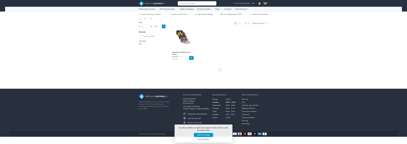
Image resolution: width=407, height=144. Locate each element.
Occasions (228, 9)
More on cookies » (203, 139)
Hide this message (203, 135)
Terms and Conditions (249, 111)
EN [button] (254, 3)
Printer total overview (147, 9)
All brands (142, 41)
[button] (258, 3)
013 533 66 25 (188, 103)
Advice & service (242, 9)
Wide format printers (168, 9)
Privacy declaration (248, 118)
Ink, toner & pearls (204, 9)
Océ (140, 44)
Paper (218, 9)
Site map (245, 121)
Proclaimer (245, 114)
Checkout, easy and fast (250, 105)
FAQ (243, 102)
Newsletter (246, 124)
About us (245, 99)
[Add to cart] (191, 58)
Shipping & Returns (248, 108)
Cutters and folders (187, 9)
